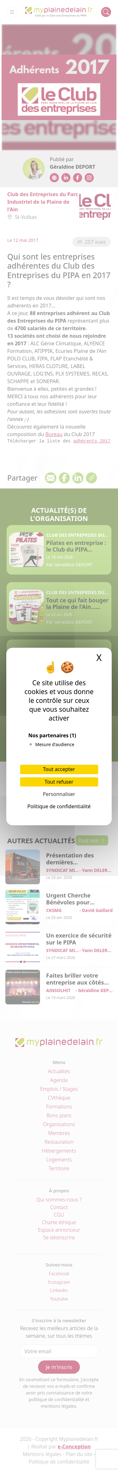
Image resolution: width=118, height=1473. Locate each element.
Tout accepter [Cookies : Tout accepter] (59, 769)
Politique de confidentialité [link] (59, 806)
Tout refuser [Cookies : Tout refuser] (59, 781)
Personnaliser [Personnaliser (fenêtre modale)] (59, 794)
